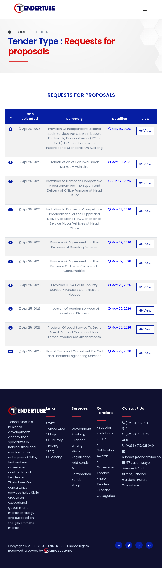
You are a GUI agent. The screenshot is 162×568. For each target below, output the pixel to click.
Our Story (54, 440)
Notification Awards (106, 450)
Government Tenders (107, 467)
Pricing (52, 445)
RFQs (101, 439)
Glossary (54, 457)
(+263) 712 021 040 (138, 445)
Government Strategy (82, 428)
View (145, 130)
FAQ (50, 451)
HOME (17, 32)
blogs (51, 434)
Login (76, 485)
